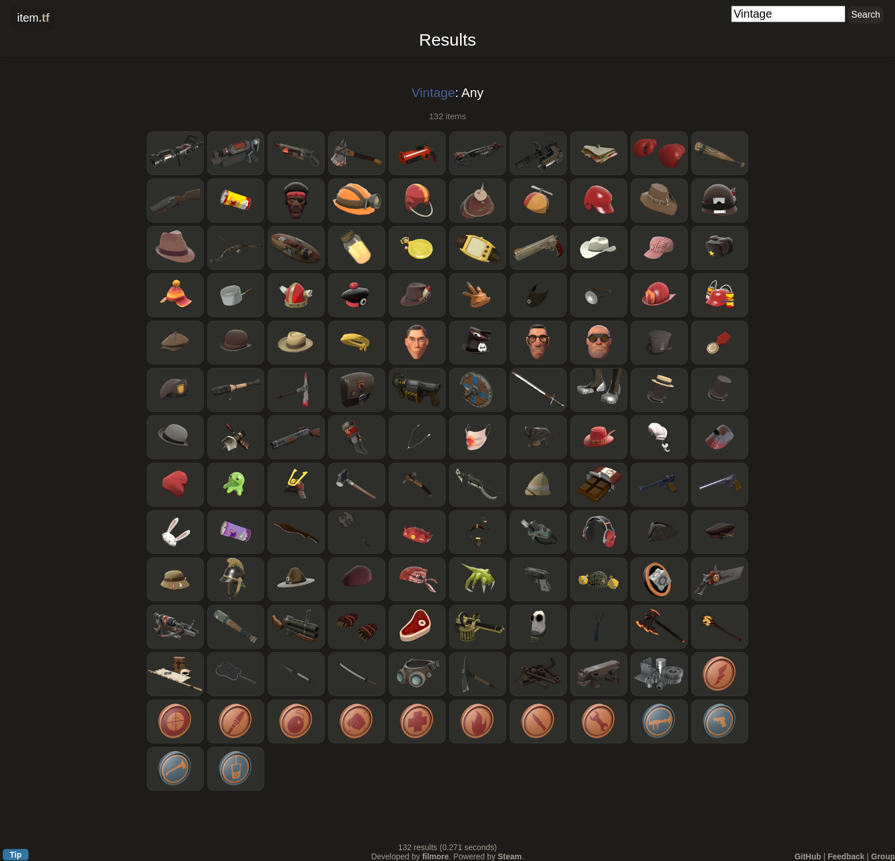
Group (883, 856)
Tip (16, 854)
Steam (510, 856)
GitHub (808, 856)
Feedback (846, 856)
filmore (435, 856)
